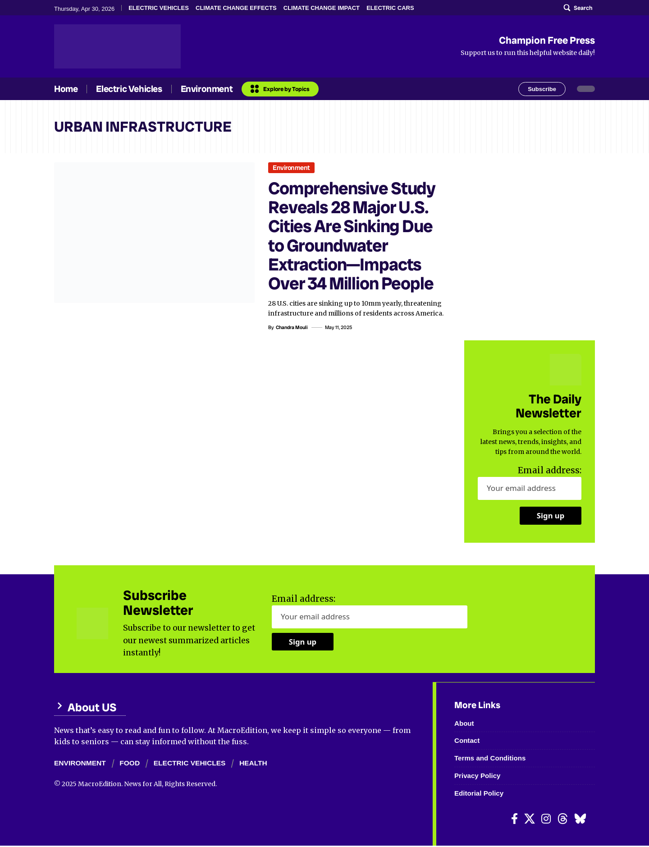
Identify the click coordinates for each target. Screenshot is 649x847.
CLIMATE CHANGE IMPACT (321, 8)
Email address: (529, 482)
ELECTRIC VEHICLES (158, 8)
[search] (578, 7)
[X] (529, 820)
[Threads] (562, 820)
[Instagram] (546, 820)
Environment (292, 167)
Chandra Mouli (292, 327)
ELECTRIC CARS (390, 8)
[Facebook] (514, 820)
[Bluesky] (580, 820)
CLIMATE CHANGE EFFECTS (236, 8)
